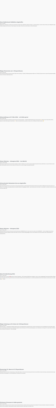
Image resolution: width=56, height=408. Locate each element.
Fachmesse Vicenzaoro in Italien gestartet (12, 402)
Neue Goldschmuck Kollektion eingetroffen (12, 22)
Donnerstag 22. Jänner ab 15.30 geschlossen (13, 369)
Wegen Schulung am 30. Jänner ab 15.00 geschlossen (15, 324)
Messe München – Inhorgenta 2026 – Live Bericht (14, 161)
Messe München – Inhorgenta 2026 (10, 228)
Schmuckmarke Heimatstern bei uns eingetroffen (14, 183)
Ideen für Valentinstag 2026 (8, 274)
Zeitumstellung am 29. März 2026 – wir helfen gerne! (15, 117)
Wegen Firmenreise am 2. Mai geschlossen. (12, 71)
